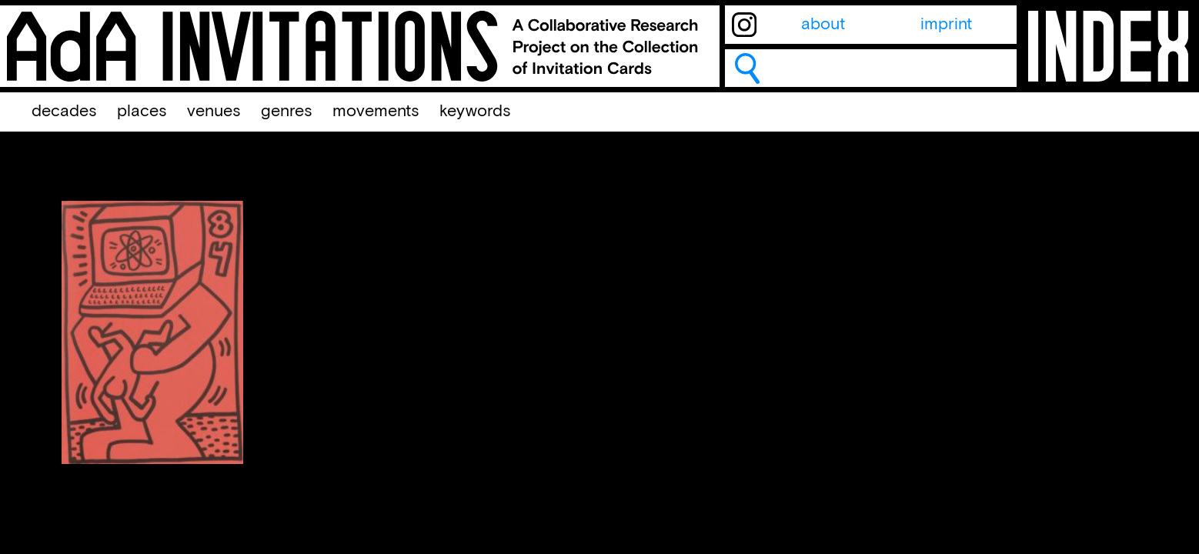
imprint (946, 24)
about (823, 24)
